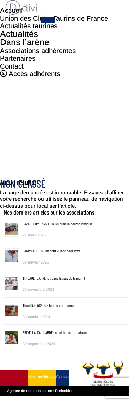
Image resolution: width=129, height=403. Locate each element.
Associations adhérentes (38, 50)
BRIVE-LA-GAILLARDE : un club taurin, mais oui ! (56, 332)
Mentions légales (42, 377)
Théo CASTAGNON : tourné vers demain (49, 305)
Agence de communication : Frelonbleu (40, 391)
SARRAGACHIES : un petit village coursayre (52, 250)
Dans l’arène (24, 42)
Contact (62, 377)
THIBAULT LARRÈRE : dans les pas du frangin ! (54, 278)
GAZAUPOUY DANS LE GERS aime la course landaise (58, 223)
